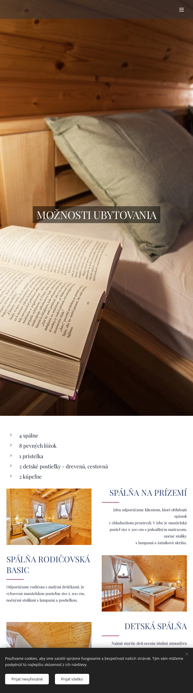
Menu (181, 9)
